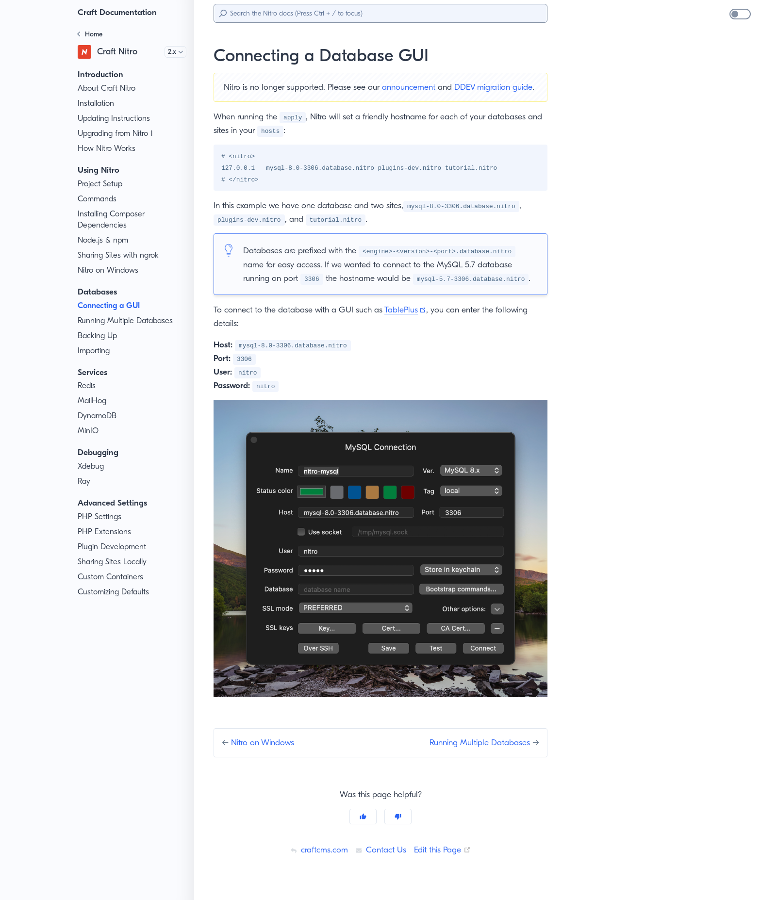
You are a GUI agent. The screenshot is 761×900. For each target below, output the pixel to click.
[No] (398, 829)
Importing (94, 350)
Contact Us (379, 862)
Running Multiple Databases (127, 320)
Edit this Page (444, 862)
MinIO (88, 430)
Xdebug (91, 466)
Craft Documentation (119, 12)
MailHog (92, 400)
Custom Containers (112, 577)
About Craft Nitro (107, 88)
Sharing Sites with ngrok (121, 255)
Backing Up (98, 335)
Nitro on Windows (109, 270)
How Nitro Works (107, 148)
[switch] (740, 14)
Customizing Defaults (115, 592)
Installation (97, 103)
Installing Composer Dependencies (113, 219)
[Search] (380, 13)
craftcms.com (316, 862)
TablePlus (411, 322)
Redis (88, 385)
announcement (417, 87)
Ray (85, 481)
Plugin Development (113, 546)
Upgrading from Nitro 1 (118, 133)
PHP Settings (101, 516)
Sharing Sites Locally (115, 561)
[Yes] (363, 829)
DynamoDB (98, 415)
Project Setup (102, 184)
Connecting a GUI (111, 305)
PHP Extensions (106, 531)
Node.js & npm (104, 240)
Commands (98, 199)
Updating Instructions (115, 118)
